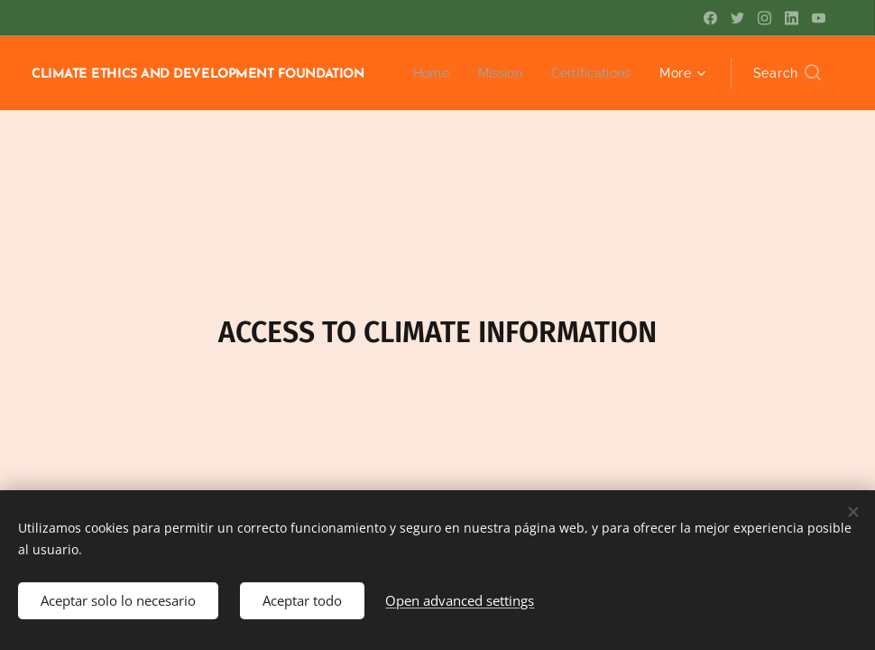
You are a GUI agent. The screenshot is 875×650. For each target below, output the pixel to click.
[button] (787, 73)
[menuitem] (424, 73)
